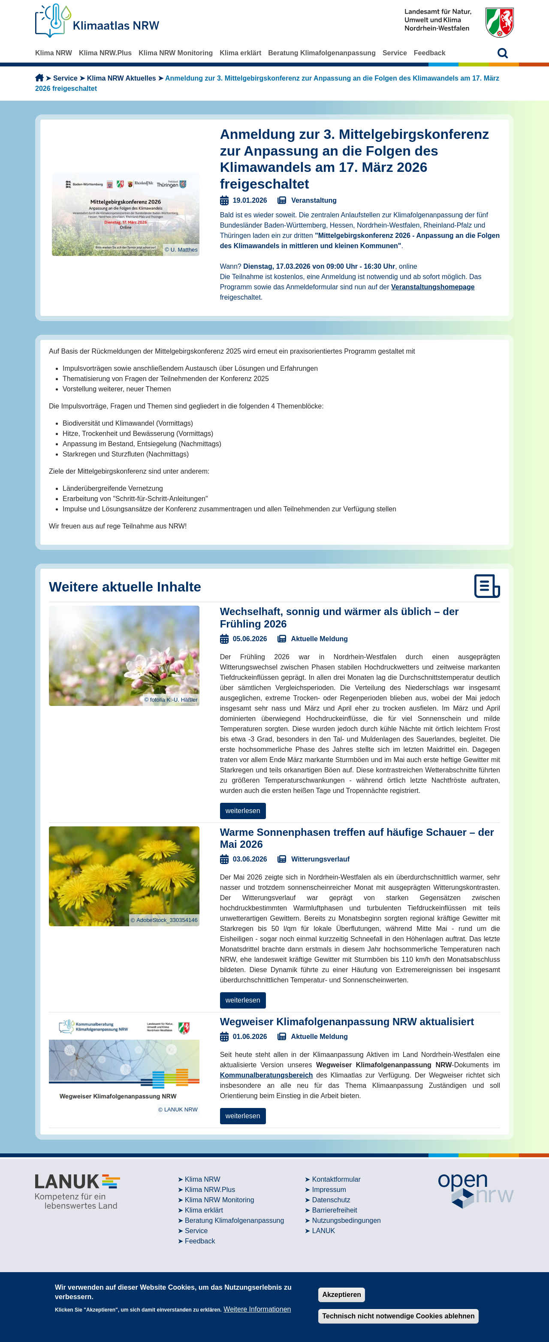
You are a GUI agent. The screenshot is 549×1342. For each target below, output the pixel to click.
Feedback (430, 53)
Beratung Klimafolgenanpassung (322, 53)
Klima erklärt (240, 53)
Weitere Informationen (257, 1309)
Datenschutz (331, 1200)
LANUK (323, 1230)
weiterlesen (243, 810)
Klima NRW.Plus (105, 53)
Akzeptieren (341, 1294)
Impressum (329, 1189)
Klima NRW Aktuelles (121, 78)
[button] (503, 53)
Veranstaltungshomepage (433, 287)
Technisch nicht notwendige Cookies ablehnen (398, 1316)
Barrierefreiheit (334, 1210)
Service (395, 53)
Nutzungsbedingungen (346, 1220)
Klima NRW (53, 53)
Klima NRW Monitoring (176, 53)
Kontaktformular (336, 1179)
